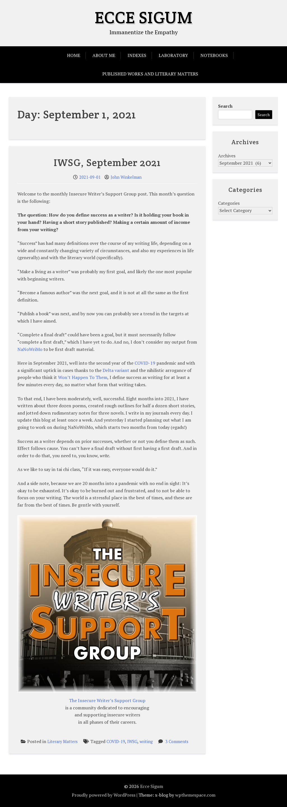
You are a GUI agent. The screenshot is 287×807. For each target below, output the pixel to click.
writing (146, 741)
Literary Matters (62, 741)
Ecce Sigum (144, 17)
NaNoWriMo (29, 349)
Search (225, 106)
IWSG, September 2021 (107, 162)
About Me (103, 55)
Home (73, 55)
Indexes (137, 55)
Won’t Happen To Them (82, 377)
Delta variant (116, 370)
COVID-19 (145, 363)
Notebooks (214, 55)
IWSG (132, 741)
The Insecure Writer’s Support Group (107, 700)
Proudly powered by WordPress (103, 795)
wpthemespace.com (195, 795)
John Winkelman (126, 177)
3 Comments (176, 741)
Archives (226, 156)
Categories (229, 203)
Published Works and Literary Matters (150, 74)
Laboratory (173, 55)
